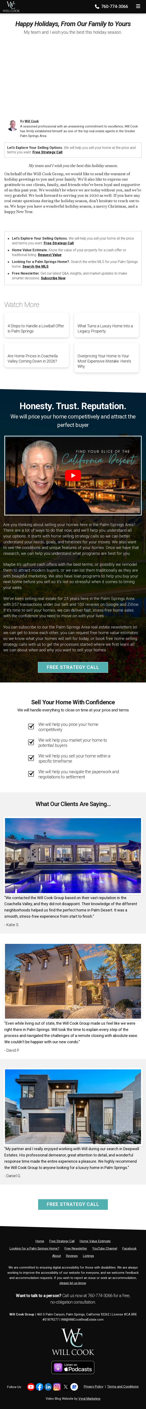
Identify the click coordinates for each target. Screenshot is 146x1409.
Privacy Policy (93, 1386)
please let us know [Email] (73, 1283)
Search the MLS (36, 266)
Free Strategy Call (47, 152)
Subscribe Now (53, 278)
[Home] (10, 5)
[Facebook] (129, 1248)
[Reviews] (72, 1255)
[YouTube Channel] (104, 1248)
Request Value (50, 255)
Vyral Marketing (89, 1399)
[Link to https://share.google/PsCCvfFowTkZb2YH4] (74, 1387)
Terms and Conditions (123, 1386)
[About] (56, 1255)
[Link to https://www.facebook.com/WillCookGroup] (39, 1387)
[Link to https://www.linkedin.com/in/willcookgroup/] (48, 1387)
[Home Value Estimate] (95, 1241)
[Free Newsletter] (76, 1248)
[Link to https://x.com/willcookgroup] (65, 1387)
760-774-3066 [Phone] (112, 6)
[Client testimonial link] (73, 855)
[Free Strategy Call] (62, 1241)
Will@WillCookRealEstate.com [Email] (82, 1320)
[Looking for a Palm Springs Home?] (34, 1248)
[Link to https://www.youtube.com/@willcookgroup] (31, 1387)
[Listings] (88, 1255)
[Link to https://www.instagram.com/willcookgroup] (57, 1387)
